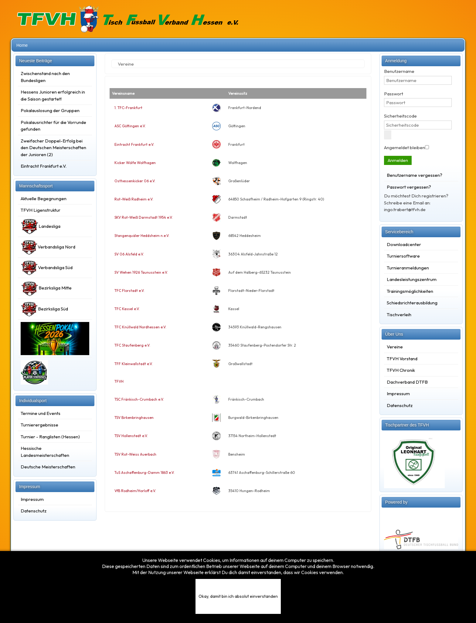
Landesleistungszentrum (412, 279)
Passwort (393, 94)
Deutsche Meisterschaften (48, 467)
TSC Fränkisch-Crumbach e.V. (139, 399)
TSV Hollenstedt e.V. (131, 435)
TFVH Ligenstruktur (40, 210)
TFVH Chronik (401, 370)
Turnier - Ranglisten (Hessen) (50, 437)
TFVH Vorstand (402, 358)
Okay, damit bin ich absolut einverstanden (238, 596)
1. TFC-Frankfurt (128, 107)
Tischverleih (399, 314)
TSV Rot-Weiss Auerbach (135, 454)
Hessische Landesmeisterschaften (45, 451)
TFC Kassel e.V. (127, 308)
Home (22, 45)
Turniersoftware (403, 256)
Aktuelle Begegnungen (43, 198)
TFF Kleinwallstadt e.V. (133, 363)
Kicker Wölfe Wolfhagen (135, 162)
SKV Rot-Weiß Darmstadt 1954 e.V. (143, 217)
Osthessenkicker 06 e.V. (134, 181)
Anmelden (398, 160)
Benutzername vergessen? (414, 175)
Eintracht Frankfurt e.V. (134, 144)
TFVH (119, 381)
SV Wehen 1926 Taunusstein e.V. (141, 272)
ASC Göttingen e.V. (130, 126)
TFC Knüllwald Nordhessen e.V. (140, 327)
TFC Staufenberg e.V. (132, 345)
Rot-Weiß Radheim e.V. (133, 199)
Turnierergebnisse (39, 425)
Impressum (32, 499)
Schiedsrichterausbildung (412, 303)
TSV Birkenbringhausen (134, 417)
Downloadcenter (404, 244)
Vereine (395, 347)
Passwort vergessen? (409, 187)
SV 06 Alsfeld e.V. (129, 254)
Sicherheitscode (400, 116)
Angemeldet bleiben (404, 147)
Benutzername (399, 71)
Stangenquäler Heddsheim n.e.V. (141, 235)
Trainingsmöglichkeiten (410, 291)
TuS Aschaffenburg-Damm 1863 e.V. (144, 472)
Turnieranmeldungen (408, 268)
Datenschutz (33, 511)
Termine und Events (40, 413)
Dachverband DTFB (407, 382)
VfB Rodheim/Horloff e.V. (135, 490)
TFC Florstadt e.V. (129, 290)
